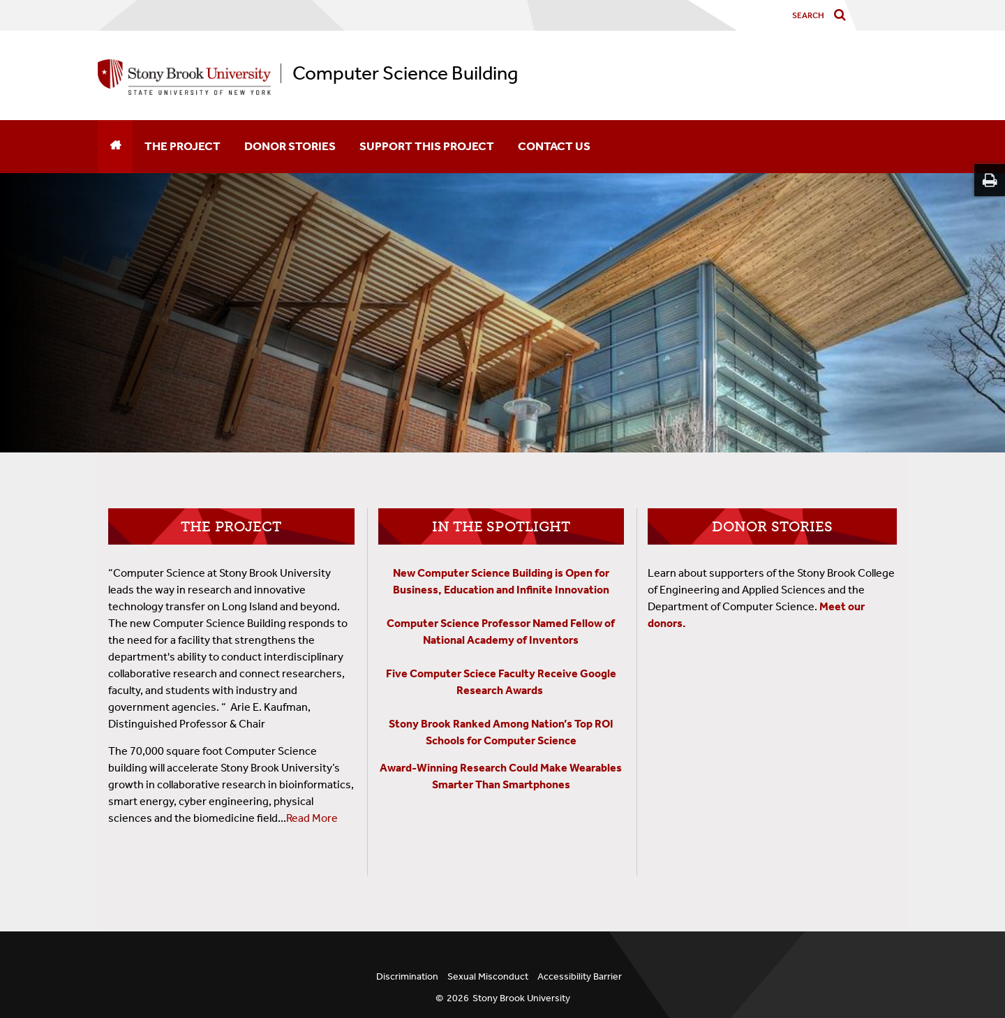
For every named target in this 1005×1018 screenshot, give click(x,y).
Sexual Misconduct (487, 976)
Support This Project (426, 146)
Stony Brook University (521, 998)
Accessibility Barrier (579, 976)
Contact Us (554, 146)
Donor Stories (290, 146)
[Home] (115, 146)
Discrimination (407, 976)
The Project (182, 146)
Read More (312, 818)
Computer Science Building (405, 73)
